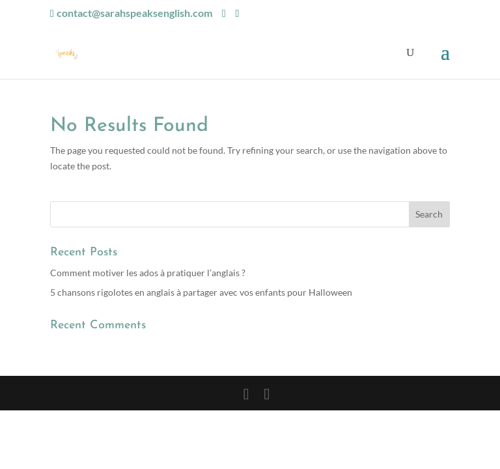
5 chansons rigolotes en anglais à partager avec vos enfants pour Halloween (201, 292)
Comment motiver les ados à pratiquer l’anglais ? (147, 272)
